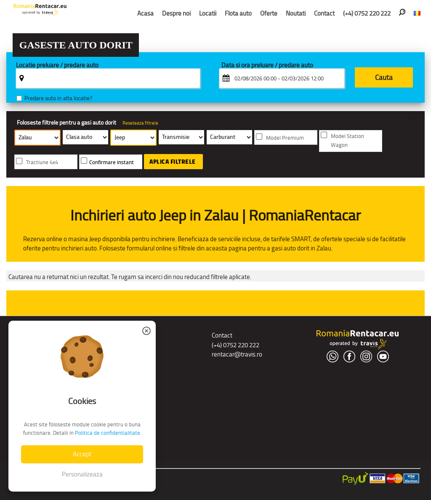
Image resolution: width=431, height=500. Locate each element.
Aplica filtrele (172, 161)
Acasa (145, 13)
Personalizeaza (82, 474)
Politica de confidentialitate (107, 432)
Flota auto (238, 13)
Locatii (207, 13)
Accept (82, 454)
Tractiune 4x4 (42, 162)
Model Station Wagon (347, 140)
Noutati (296, 13)
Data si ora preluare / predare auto (267, 65)
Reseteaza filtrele (140, 123)
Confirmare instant (111, 162)
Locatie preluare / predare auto (57, 65)
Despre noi (176, 13)
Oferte (268, 13)
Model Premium (285, 137)
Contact (324, 13)
